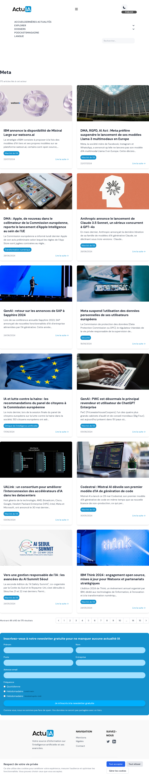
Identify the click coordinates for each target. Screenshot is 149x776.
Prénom (7, 645)
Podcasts (20, 33)
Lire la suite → (62, 160)
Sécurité (86, 338)
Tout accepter (116, 764)
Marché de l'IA (11, 154)
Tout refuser (135, 764)
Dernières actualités (37, 22)
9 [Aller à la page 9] (113, 621)
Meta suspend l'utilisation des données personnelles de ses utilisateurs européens (109, 316)
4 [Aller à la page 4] (82, 621)
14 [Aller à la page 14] (133, 621)
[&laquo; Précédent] (58, 621)
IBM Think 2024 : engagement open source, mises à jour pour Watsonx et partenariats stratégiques (112, 580)
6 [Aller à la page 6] (94, 621)
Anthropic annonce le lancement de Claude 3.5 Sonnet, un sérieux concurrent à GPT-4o (111, 223)
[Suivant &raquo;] (146, 621)
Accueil (19, 22)
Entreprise (81, 657)
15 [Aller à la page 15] (140, 621)
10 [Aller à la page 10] (120, 621)
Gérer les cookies (117, 770)
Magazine (33, 33)
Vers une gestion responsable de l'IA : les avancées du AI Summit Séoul (34, 578)
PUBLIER (127, 12)
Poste (6, 657)
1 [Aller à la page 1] (64, 621)
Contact (80, 746)
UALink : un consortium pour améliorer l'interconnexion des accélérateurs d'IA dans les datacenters (33, 492)
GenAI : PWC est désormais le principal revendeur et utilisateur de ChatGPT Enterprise (109, 404)
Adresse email (10, 670)
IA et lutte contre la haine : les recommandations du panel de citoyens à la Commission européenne (35, 404)
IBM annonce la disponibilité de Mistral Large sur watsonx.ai (33, 133)
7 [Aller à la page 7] (100, 621)
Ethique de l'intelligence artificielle (21, 426)
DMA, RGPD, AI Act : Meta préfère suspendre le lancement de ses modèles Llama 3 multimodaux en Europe (110, 135)
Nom (78, 645)
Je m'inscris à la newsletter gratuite (74, 704)
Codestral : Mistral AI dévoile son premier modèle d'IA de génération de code (111, 490)
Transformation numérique (17, 250)
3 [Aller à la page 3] (76, 621)
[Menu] (76, 10)
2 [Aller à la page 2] (70, 621)
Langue (19, 37)
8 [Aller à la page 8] (107, 621)
